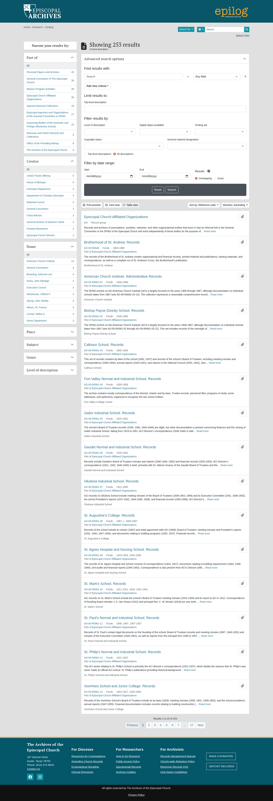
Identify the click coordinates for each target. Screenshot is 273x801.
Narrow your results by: (50, 45)
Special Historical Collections (50, 106)
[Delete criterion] (245, 76)
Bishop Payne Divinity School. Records (114, 310)
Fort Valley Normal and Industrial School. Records (122, 379)
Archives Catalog (126, 772)
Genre (31, 357)
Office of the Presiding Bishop (50, 144)
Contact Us (33, 768)
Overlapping (205, 178)
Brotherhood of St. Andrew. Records (112, 242)
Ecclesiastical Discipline (85, 766)
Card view (112, 205)
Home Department (50, 321)
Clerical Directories (82, 772)
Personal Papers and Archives (50, 72)
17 (191, 725)
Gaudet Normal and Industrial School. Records (120, 447)
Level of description (42, 370)
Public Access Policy (128, 761)
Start (86, 169)
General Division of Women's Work (50, 222)
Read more (210, 231)
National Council (50, 202)
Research (37, 27)
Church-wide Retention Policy (177, 761)
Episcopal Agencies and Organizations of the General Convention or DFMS (50, 114)
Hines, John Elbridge (50, 281)
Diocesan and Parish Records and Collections (50, 135)
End (142, 169)
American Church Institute (50, 261)
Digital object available (152, 125)
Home (27, 27)
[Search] (224, 29)
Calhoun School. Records (104, 345)
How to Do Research (128, 756)
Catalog (49, 27)
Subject (33, 344)
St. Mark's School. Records (105, 584)
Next (200, 725)
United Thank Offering (50, 176)
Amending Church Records (87, 761)
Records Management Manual (177, 756)
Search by (185, 29)
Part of (32, 57)
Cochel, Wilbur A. (50, 314)
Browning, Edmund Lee (50, 275)
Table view (130, 205)
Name (31, 246)
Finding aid (201, 125)
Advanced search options (104, 58)
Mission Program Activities (50, 89)
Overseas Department (50, 189)
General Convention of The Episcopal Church (50, 80)
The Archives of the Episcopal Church (50, 150)
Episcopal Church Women (50, 236)
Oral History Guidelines (173, 772)
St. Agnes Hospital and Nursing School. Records (121, 549)
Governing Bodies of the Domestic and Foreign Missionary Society (50, 124)
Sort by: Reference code (202, 205)
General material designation (182, 139)
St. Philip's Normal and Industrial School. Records (122, 652)
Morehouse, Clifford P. (50, 294)
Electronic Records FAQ (174, 766)
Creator (33, 161)
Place (31, 332)
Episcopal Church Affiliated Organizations (50, 97)
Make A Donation (221, 756)
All (28, 65)
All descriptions (125, 154)
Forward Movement (50, 229)
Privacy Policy (136, 794)
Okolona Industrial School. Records (111, 481)
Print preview (92, 205)
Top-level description (95, 102)
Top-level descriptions (99, 154)
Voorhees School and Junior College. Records (119, 686)
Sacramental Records (128, 766)
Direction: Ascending (234, 205)
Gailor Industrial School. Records (109, 413)
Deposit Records (221, 766)
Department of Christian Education (50, 196)
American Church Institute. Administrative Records (123, 276)
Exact (221, 178)
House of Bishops (50, 183)
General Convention (50, 209)
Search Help (242, 35)
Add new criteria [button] (96, 85)
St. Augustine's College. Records (109, 515)
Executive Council (50, 288)
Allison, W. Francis (50, 308)
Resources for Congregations (89, 756)
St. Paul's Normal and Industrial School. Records (121, 618)
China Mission (50, 216)
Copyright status (93, 139)
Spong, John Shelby (50, 301)
